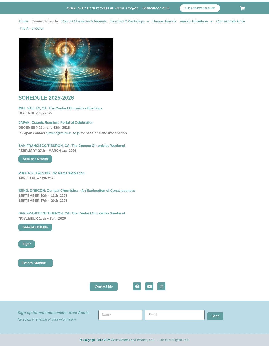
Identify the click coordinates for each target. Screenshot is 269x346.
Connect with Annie (230, 21)
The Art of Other (32, 28)
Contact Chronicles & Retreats (84, 21)
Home (23, 21)
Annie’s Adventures (196, 21)
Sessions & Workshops (129, 21)
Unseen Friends (164, 21)
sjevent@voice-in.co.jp (63, 133)
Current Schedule (45, 21)
